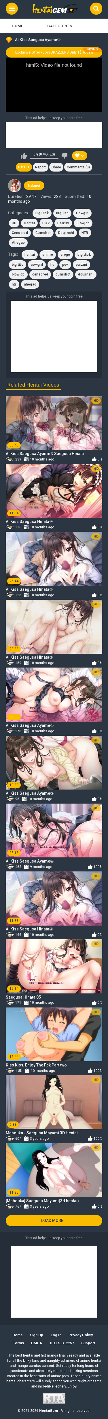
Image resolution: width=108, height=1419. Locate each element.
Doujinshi (66, 233)
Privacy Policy (81, 1335)
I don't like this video (64, 156)
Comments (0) (78, 167)
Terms (18, 1343)
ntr (14, 284)
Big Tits (62, 213)
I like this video (24, 156)
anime (47, 255)
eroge (65, 255)
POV (46, 223)
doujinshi (86, 274)
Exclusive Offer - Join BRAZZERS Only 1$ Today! (54, 52)
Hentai (29, 223)
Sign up (36, 1335)
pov (65, 265)
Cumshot (43, 233)
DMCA (36, 1343)
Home (17, 26)
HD (14, 223)
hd (52, 265)
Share (56, 167)
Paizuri (63, 223)
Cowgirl (82, 213)
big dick (83, 255)
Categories (59, 26)
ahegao (30, 284)
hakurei (34, 186)
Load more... (54, 1220)
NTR (85, 233)
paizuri (81, 265)
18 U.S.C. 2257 (61, 1343)
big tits (17, 265)
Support (88, 1343)
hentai (29, 255)
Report (40, 167)
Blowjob (83, 223)
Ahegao (18, 243)
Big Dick (42, 213)
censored (40, 274)
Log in (56, 1335)
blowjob (18, 274)
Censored (20, 233)
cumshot (63, 274)
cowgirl (37, 265)
